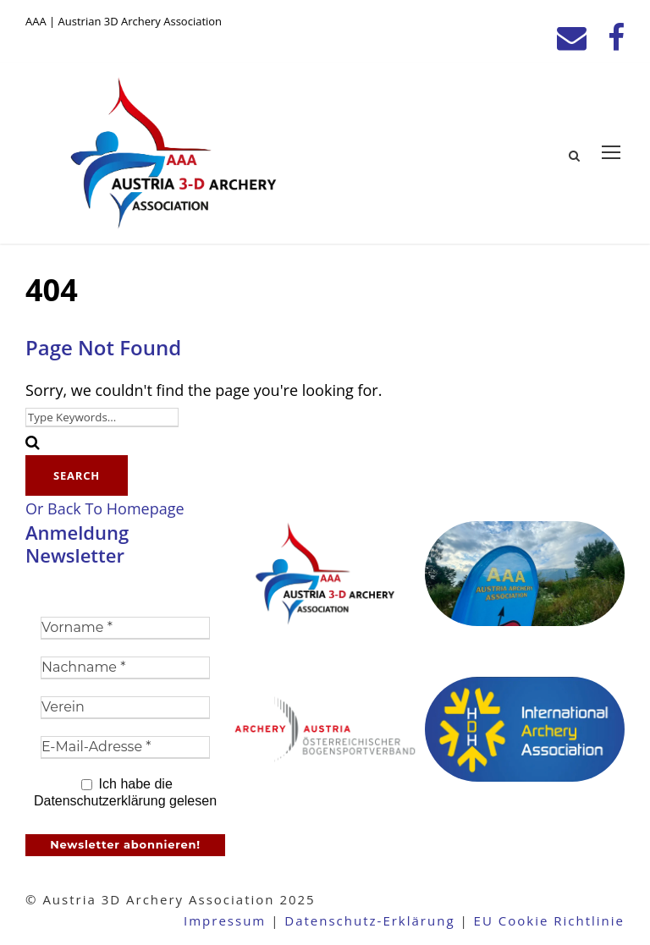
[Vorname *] (125, 628)
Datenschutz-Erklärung (369, 920)
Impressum (225, 920)
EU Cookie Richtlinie (549, 920)
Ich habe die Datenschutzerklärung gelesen (125, 792)
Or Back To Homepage (105, 508)
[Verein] (125, 707)
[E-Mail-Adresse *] (125, 747)
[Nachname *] (125, 668)
